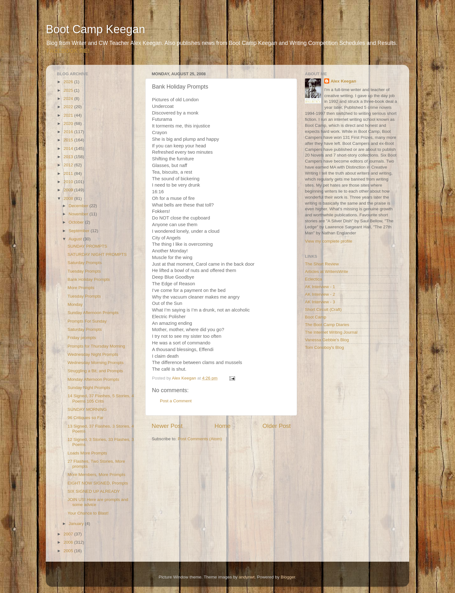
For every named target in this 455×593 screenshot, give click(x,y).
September (80, 230)
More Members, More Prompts (96, 474)
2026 (69, 81)
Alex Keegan (343, 81)
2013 (69, 156)
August (76, 239)
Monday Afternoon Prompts (93, 379)
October (77, 222)
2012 (69, 165)
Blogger (288, 577)
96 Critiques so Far (86, 417)
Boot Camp (315, 317)
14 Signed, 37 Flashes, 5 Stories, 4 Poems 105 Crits (101, 398)
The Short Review (322, 264)
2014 (69, 148)
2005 (69, 550)
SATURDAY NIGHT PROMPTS (97, 254)
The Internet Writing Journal (331, 332)
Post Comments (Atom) (200, 438)
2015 (69, 140)
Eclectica (313, 279)
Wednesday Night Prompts (93, 354)
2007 (69, 534)
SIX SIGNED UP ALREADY (94, 491)
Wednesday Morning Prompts (96, 362)
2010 (69, 181)
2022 (69, 106)
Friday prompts (82, 337)
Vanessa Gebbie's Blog (327, 339)
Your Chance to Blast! (88, 513)
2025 (69, 90)
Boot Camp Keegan (95, 29)
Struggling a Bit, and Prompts (95, 370)
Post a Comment (176, 400)
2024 (69, 98)
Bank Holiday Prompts (89, 279)
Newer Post (167, 426)
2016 (69, 131)
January (77, 523)
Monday (75, 304)
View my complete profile (328, 241)
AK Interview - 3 (320, 302)
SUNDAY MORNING (87, 409)
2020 (69, 123)
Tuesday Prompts (84, 271)
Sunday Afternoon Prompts (93, 312)
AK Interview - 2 (320, 294)
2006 (69, 542)
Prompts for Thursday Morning (96, 346)
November (79, 214)
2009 (69, 190)
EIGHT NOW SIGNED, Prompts (98, 483)
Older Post (277, 426)
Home (222, 426)
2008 (69, 198)
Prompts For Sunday (87, 321)
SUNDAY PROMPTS (87, 246)
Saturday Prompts (85, 262)
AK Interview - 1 (320, 286)
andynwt (246, 577)
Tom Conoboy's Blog (324, 347)
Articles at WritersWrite (326, 271)
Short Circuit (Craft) (323, 309)
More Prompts (81, 287)
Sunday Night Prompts (89, 387)
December (79, 205)
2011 (69, 173)
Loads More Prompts (87, 453)
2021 (69, 115)
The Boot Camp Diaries (327, 324)
